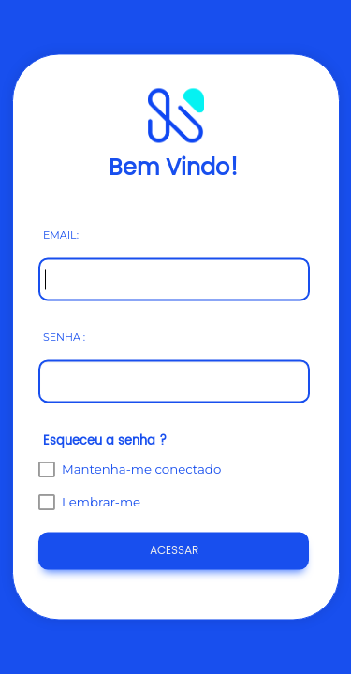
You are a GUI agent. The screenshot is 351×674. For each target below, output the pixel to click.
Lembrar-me (101, 502)
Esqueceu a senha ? (105, 441)
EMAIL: (61, 235)
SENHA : (64, 337)
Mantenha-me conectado (141, 469)
